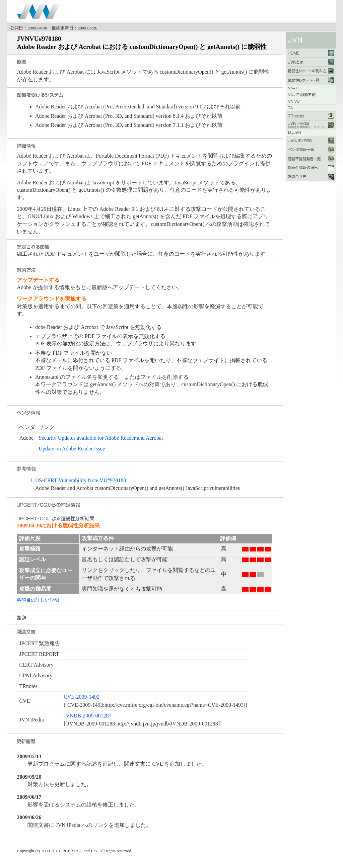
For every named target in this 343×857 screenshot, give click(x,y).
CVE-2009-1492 (81, 697)
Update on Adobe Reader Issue (72, 448)
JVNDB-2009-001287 (87, 715)
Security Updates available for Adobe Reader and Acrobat (101, 438)
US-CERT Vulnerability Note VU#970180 (80, 480)
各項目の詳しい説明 (38, 600)
